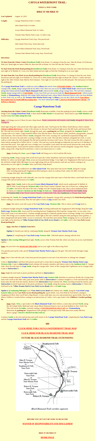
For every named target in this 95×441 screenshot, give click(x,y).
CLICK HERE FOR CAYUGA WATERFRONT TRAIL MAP (47, 328)
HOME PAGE (47, 437)
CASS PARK (28, 93)
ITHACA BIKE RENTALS (12, 129)
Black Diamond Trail (73, 93)
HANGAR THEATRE (28, 246)
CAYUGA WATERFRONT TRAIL (73, 100)
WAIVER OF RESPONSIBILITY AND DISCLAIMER (48, 424)
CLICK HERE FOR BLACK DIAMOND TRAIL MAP (47, 333)
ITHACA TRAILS (8, 102)
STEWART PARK (64, 86)
